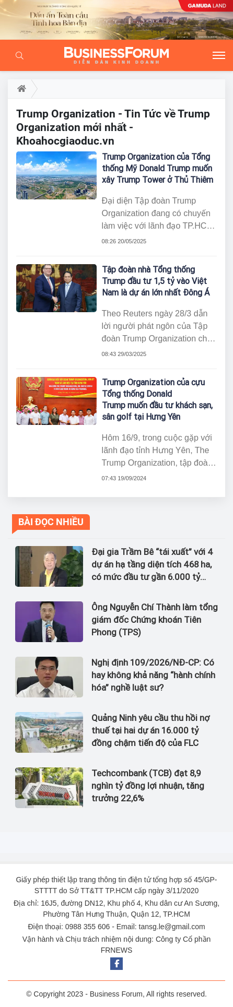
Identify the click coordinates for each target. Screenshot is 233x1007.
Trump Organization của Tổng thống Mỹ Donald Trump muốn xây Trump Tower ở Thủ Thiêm (157, 168)
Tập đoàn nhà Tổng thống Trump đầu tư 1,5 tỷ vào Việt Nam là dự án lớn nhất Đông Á (155, 281)
